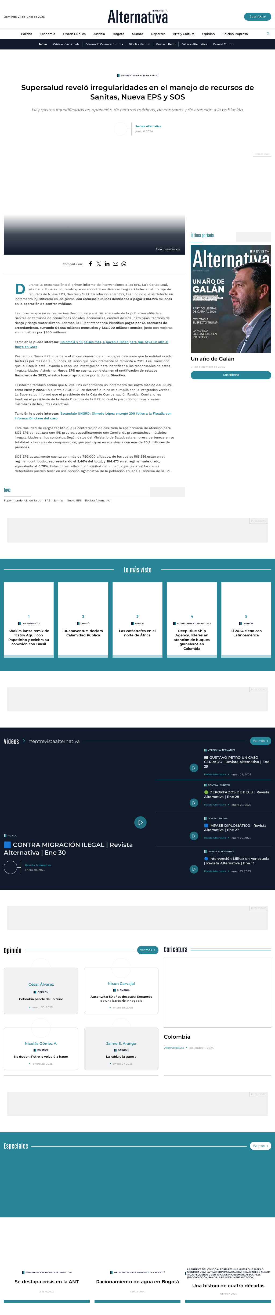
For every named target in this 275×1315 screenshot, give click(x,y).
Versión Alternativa (221, 750)
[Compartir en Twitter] (98, 264)
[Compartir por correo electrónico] (115, 264)
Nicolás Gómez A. (41, 1043)
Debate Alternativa (194, 44)
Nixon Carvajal (121, 983)
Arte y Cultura (183, 34)
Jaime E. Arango (121, 1043)
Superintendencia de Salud (139, 75)
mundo (12, 835)
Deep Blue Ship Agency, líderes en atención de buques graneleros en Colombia (192, 640)
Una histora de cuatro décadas (228, 1285)
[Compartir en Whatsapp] (123, 264)
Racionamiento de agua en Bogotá (137, 1281)
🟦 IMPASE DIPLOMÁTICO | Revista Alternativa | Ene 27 (235, 828)
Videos (11, 741)
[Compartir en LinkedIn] (107, 264)
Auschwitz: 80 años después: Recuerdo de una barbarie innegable (121, 999)
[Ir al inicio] (138, 17)
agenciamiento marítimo (194, 623)
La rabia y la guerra (121, 1057)
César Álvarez (41, 984)
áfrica (139, 623)
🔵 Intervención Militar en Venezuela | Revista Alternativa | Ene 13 (236, 861)
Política (26, 34)
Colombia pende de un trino (41, 999)
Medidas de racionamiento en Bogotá (139, 1272)
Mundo (137, 34)
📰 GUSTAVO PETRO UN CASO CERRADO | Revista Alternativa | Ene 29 (236, 761)
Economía (47, 34)
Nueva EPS (74, 500)
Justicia (99, 34)
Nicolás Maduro (139, 44)
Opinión (208, 34)
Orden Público (74, 34)
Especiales (16, 1145)
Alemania (123, 990)
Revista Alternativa (148, 126)
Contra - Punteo (219, 785)
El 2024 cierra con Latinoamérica (246, 633)
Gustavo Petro (165, 44)
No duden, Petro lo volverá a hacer (41, 1057)
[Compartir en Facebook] (90, 264)
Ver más (261, 741)
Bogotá (118, 34)
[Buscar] (268, 34)
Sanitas (58, 500)
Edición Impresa (235, 34)
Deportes (158, 34)
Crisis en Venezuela (66, 44)
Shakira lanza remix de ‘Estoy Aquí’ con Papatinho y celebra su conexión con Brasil (28, 637)
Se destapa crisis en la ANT (47, 1281)
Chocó (85, 623)
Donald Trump (223, 44)
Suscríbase (258, 17)
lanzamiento (30, 623)
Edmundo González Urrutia (104, 44)
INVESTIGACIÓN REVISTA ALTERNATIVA (49, 1272)
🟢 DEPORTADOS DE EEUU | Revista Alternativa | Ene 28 (236, 794)
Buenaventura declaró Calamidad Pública (83, 633)
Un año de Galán (212, 358)
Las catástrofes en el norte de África (137, 633)
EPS (47, 500)
